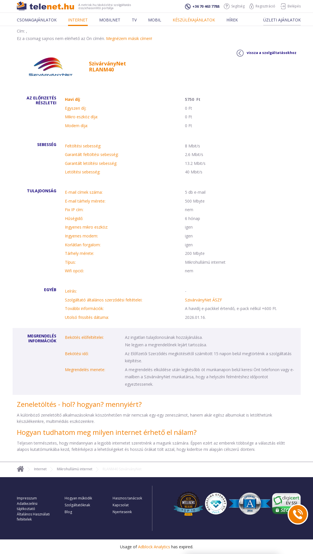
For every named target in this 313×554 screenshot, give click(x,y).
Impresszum (27, 498)
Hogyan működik (78, 498)
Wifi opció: (74, 270)
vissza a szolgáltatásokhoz (266, 53)
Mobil (154, 20)
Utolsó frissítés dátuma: (87, 317)
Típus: (70, 262)
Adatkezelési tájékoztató (27, 506)
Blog (68, 511)
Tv (134, 20)
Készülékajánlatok (194, 20)
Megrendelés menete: (85, 369)
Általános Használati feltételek (33, 517)
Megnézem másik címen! (129, 38)
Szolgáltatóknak (77, 505)
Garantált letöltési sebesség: (91, 163)
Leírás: (71, 291)
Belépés (290, 6)
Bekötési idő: (77, 353)
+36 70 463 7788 (202, 6)
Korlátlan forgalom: (83, 244)
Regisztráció (262, 6)
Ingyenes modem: (81, 236)
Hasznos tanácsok (127, 498)
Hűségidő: (74, 218)
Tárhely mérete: (79, 253)
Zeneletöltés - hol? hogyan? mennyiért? (79, 404)
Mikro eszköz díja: (81, 116)
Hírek (232, 20)
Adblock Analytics (154, 546)
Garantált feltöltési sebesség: (92, 154)
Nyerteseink (122, 511)
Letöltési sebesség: (82, 172)
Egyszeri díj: (75, 108)
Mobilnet (109, 20)
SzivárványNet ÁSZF (203, 300)
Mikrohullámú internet (74, 469)
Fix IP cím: (74, 209)
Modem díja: (76, 125)
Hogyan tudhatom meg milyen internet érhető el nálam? (107, 432)
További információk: (84, 308)
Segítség (234, 6)
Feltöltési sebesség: (83, 146)
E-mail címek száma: (84, 192)
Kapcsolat (121, 505)
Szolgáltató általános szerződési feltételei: (103, 300)
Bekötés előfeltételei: (84, 337)
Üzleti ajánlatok (282, 20)
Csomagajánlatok (37, 20)
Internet (78, 20)
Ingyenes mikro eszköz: (86, 227)
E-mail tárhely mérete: (85, 201)
